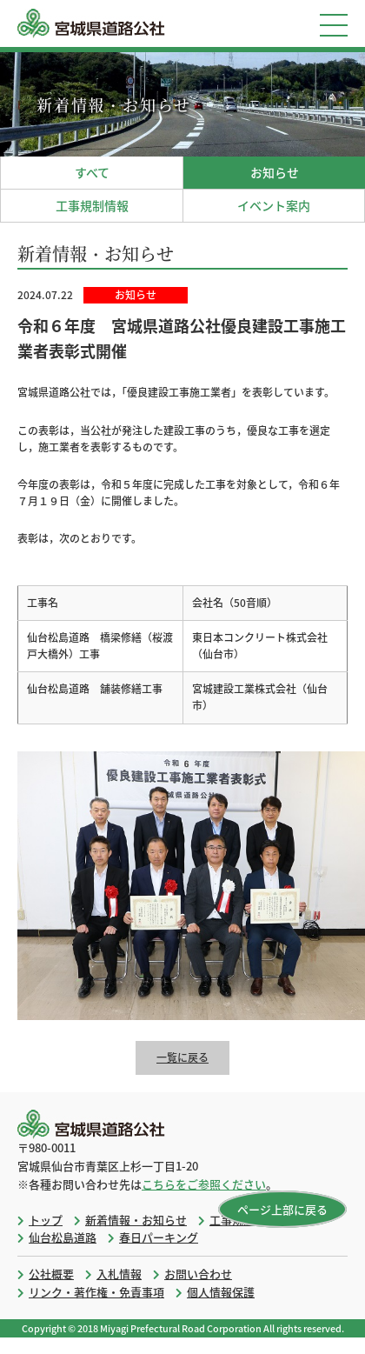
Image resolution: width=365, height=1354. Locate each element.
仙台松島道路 (62, 1237)
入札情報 (119, 1273)
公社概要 (51, 1273)
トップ (46, 1219)
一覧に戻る (182, 1057)
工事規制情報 (92, 205)
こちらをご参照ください (204, 1184)
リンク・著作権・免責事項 (96, 1292)
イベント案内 (273, 205)
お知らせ (274, 172)
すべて (92, 172)
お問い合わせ (198, 1273)
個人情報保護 (221, 1292)
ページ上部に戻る (282, 1209)
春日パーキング (158, 1237)
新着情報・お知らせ (136, 1219)
